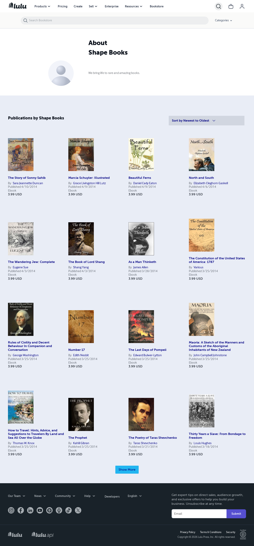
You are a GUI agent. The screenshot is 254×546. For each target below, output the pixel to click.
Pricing (62, 6)
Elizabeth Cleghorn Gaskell (211, 183)
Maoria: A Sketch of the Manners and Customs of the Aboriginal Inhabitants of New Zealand (216, 346)
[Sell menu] (96, 6)
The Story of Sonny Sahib (27, 178)
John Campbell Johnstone (210, 355)
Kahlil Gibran (81, 443)
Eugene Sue (20, 267)
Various (198, 267)
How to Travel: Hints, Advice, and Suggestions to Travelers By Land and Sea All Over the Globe (36, 434)
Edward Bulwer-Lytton (147, 355)
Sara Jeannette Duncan (28, 183)
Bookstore (157, 6)
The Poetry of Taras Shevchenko (152, 438)
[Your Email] (199, 513)
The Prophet (77, 438)
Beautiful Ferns (139, 178)
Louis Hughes (203, 443)
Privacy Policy (187, 532)
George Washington (26, 355)
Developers (111, 496)
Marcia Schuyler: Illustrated (89, 178)
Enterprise (112, 6)
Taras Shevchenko (145, 443)
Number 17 (76, 350)
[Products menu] (49, 6)
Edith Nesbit (81, 355)
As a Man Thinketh (142, 262)
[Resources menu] (141, 6)
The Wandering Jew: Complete (31, 262)
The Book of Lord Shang (86, 262)
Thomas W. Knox (23, 443)
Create (78, 6)
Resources (132, 6)
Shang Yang (81, 267)
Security (230, 532)
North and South (201, 178)
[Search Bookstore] (119, 21)
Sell (91, 6)
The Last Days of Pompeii (147, 350)
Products (40, 6)
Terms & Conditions (210, 532)
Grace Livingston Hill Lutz (89, 183)
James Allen (140, 267)
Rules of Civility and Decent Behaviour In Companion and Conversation (30, 346)
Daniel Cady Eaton (145, 183)
